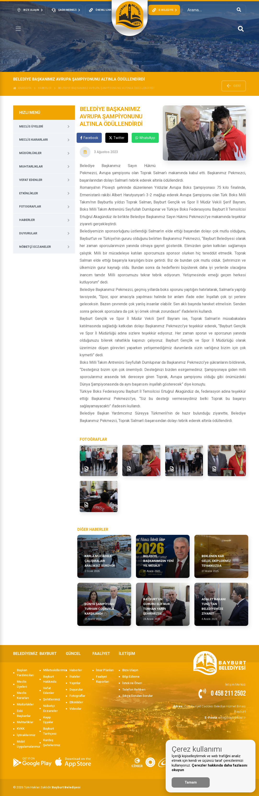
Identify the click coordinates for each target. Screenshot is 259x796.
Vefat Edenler (30, 180)
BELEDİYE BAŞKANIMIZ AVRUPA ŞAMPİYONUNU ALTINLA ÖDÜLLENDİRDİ (106, 88)
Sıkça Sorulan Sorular (137, 696)
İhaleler (74, 676)
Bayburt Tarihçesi (49, 731)
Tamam (191, 782)
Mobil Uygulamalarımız (26, 744)
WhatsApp (145, 138)
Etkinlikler (28, 193)
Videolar (75, 708)
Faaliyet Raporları (102, 679)
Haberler (45, 88)
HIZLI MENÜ (29, 112)
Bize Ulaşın (130, 670)
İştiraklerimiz (26, 735)
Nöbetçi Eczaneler (35, 246)
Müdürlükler (30, 153)
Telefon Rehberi (133, 689)
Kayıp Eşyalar (48, 719)
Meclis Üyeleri (31, 126)
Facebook (89, 138)
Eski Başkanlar (24, 713)
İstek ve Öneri (132, 683)
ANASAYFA (22, 88)
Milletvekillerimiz (52, 670)
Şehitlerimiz (51, 699)
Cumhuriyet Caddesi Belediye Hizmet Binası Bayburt (211, 708)
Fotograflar (30, 206)
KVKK (20, 728)
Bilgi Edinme (131, 676)
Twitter (116, 138)
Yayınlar (74, 683)
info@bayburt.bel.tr (226, 717)
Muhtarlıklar (31, 166)
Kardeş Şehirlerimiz (51, 742)
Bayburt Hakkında (49, 679)
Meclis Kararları (33, 139)
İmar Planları (105, 670)
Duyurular (28, 233)
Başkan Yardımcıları (25, 672)
